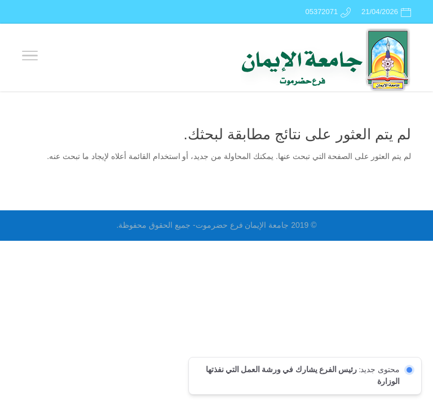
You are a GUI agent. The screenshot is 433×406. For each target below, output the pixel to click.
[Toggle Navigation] (30, 57)
